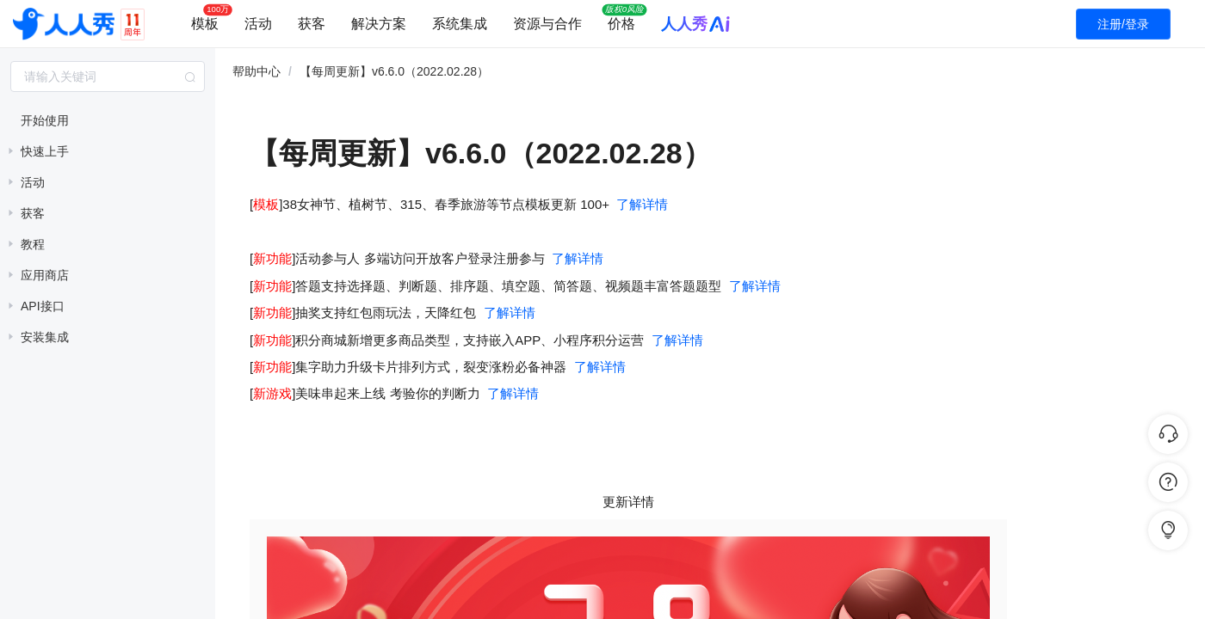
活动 (258, 23)
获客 (311, 23)
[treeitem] (107, 120)
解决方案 (378, 23)
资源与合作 (547, 23)
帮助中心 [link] (256, 71)
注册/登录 (1123, 24)
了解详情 (642, 204)
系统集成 (459, 23)
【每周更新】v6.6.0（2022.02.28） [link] (394, 71)
